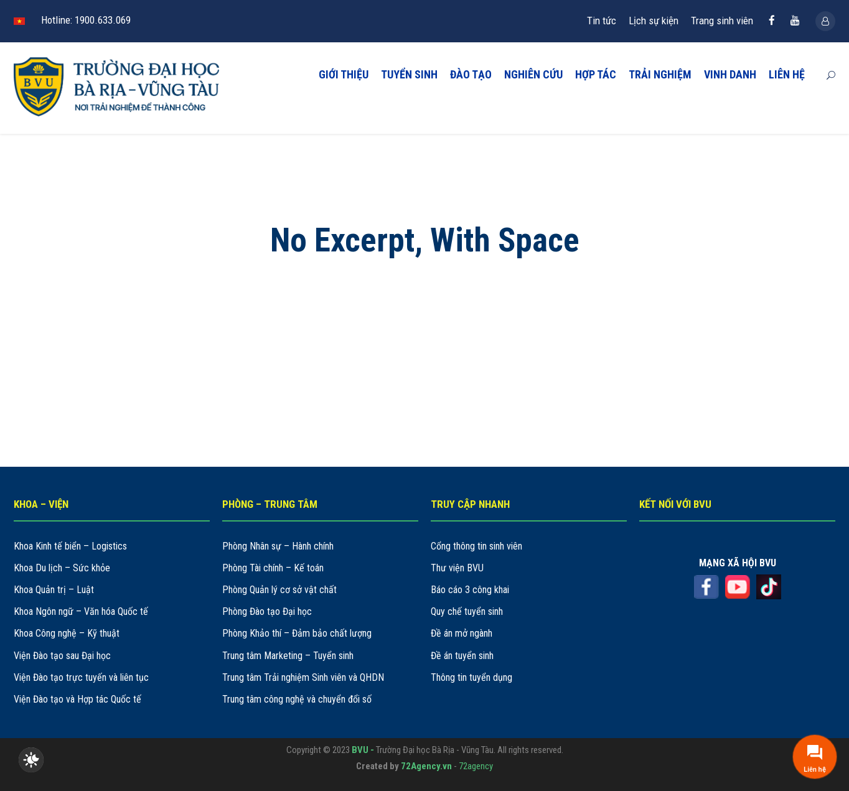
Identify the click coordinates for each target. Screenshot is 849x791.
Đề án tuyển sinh (462, 656)
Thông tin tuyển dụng (471, 677)
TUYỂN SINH (409, 74)
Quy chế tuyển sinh (467, 611)
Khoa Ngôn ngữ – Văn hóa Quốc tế (81, 611)
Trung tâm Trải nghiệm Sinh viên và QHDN (303, 677)
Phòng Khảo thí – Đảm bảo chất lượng (297, 633)
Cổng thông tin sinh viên (476, 546)
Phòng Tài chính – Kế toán (273, 568)
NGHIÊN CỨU (533, 74)
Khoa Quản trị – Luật (54, 590)
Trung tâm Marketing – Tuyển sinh (288, 656)
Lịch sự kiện (653, 20)
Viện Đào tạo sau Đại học (62, 656)
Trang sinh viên (722, 20)
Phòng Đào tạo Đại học (267, 611)
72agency (476, 766)
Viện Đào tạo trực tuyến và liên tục (81, 677)
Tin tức (601, 20)
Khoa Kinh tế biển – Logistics (70, 546)
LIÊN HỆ (787, 74)
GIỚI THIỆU (343, 74)
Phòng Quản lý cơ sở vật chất (279, 590)
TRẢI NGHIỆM (660, 74)
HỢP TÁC (595, 74)
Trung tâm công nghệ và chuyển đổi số (297, 699)
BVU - (364, 750)
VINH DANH (730, 74)
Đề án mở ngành (461, 633)
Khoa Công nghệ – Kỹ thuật (67, 633)
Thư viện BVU (457, 568)
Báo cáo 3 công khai (470, 590)
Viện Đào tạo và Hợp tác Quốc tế (77, 699)
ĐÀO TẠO (471, 74)
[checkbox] (31, 759)
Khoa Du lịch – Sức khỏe (62, 568)
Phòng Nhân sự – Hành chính (278, 546)
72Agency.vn (426, 766)
